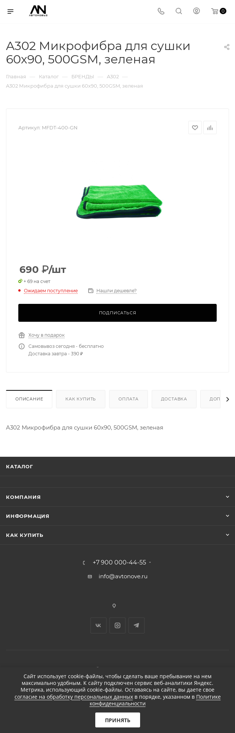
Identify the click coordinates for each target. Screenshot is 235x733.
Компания (23, 497)
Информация (28, 516)
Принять (117, 720)
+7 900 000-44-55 (119, 563)
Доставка (174, 399)
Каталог (19, 466)
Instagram (117, 625)
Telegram (137, 625)
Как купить (80, 399)
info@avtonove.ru (123, 576)
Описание (29, 399)
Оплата (128, 399)
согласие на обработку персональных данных (74, 696)
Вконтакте (98, 625)
